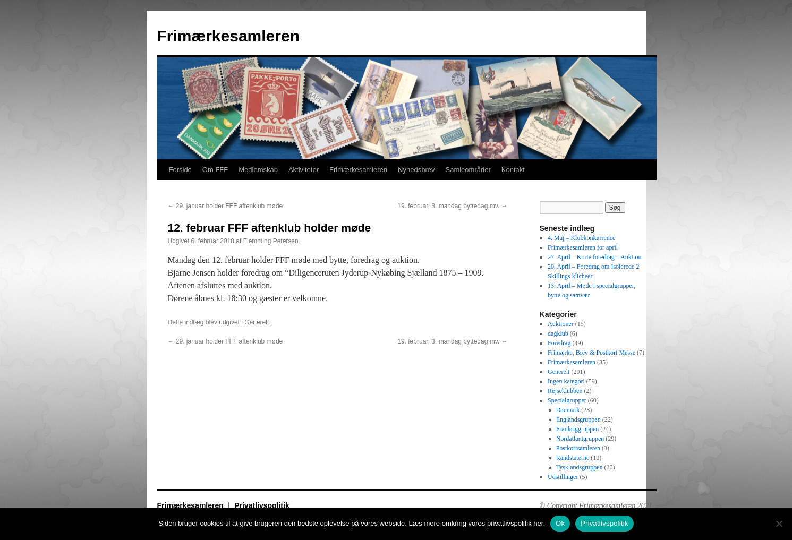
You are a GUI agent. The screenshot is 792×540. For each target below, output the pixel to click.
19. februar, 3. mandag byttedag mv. (452, 206)
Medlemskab (258, 170)
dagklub (558, 333)
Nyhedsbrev (416, 170)
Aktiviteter (303, 170)
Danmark (568, 410)
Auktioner (561, 324)
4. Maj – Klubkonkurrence (581, 238)
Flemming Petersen (271, 241)
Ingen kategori (566, 381)
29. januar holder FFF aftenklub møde (225, 206)
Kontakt (513, 170)
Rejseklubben (565, 391)
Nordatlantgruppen (580, 438)
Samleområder (467, 170)
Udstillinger (563, 477)
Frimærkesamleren (228, 36)
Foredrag (559, 343)
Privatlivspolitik (261, 505)
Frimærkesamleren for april (583, 247)
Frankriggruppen (577, 429)
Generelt (256, 322)
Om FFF (215, 170)
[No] (778, 523)
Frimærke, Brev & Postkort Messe (591, 352)
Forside (180, 170)
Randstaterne (573, 457)
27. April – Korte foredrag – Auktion (594, 257)
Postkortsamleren (578, 448)
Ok (560, 523)
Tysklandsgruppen (579, 467)
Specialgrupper (567, 400)
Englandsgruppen (578, 419)
